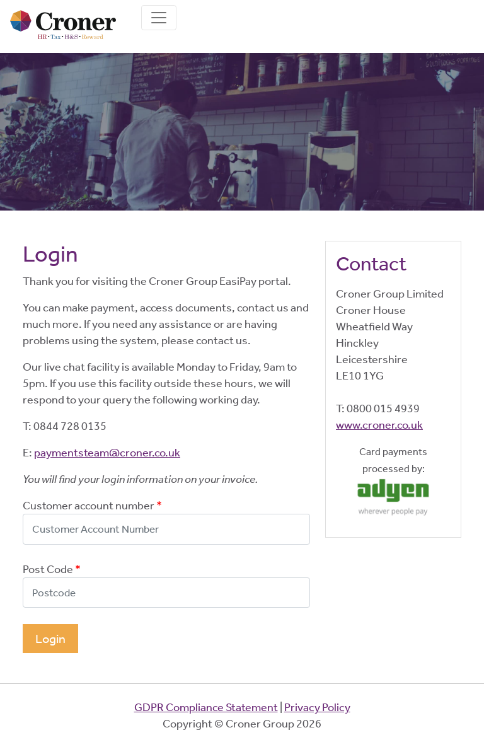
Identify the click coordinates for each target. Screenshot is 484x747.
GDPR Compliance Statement (206, 707)
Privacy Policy (317, 707)
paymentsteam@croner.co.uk (107, 453)
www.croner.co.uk (379, 425)
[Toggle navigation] (158, 17)
